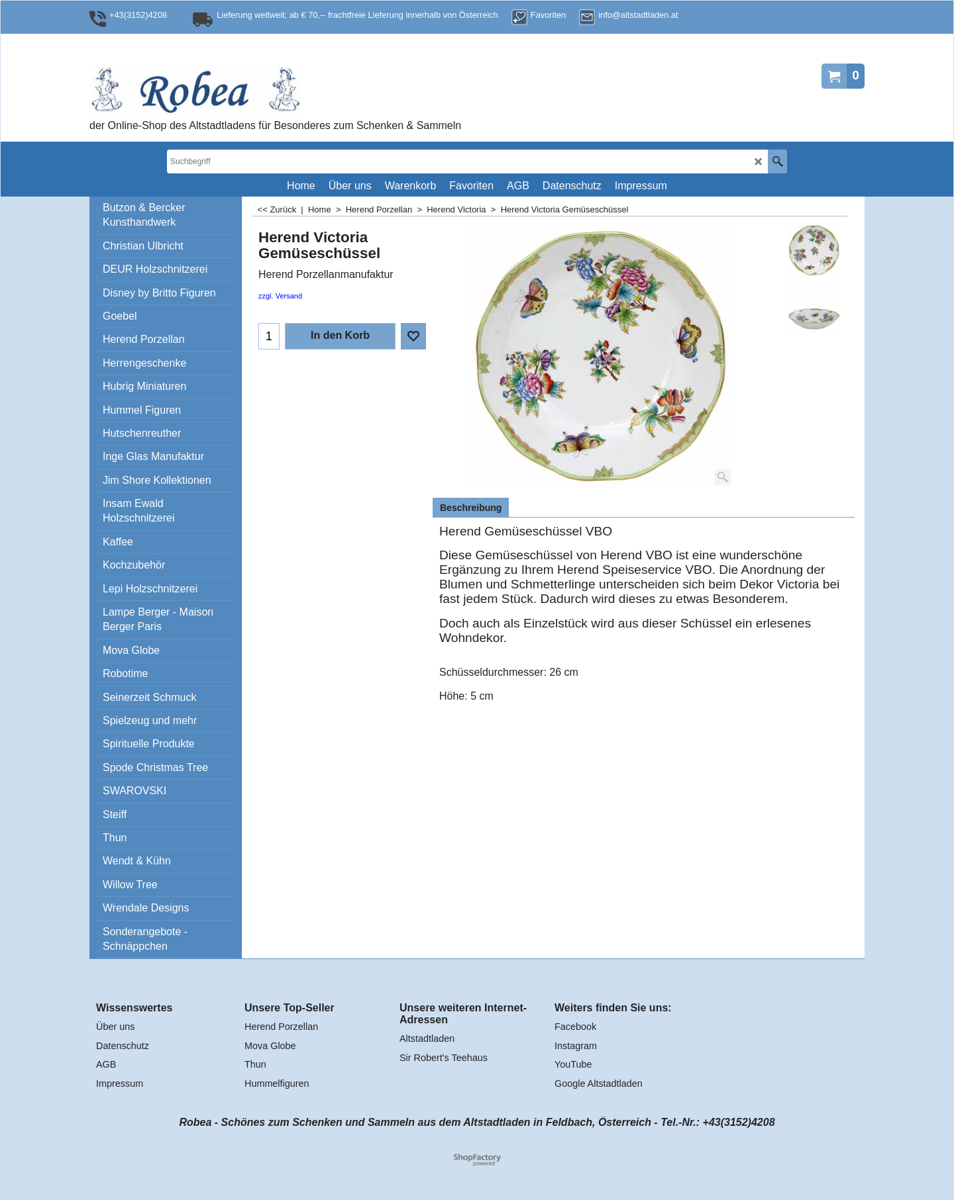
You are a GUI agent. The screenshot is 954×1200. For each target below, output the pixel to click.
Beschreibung (471, 507)
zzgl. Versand (280, 296)
